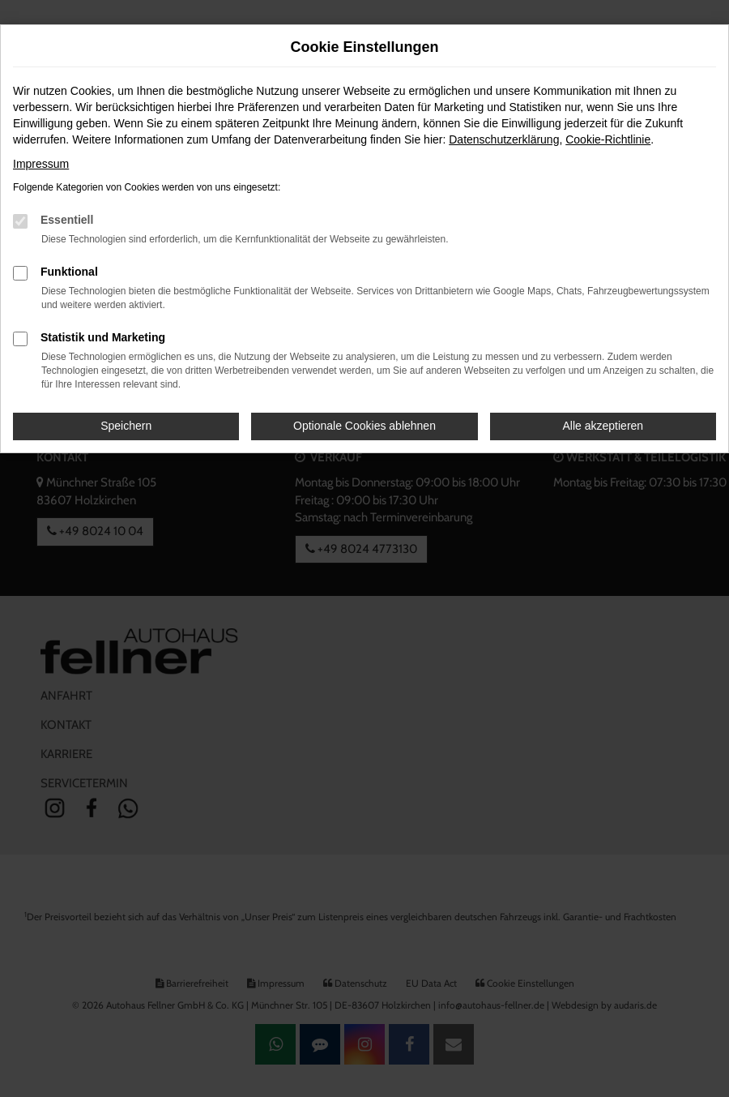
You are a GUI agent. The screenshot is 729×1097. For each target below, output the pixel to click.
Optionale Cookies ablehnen (364, 425)
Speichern (125, 425)
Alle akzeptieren (603, 425)
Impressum (41, 163)
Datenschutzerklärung (504, 139)
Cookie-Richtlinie (607, 139)
